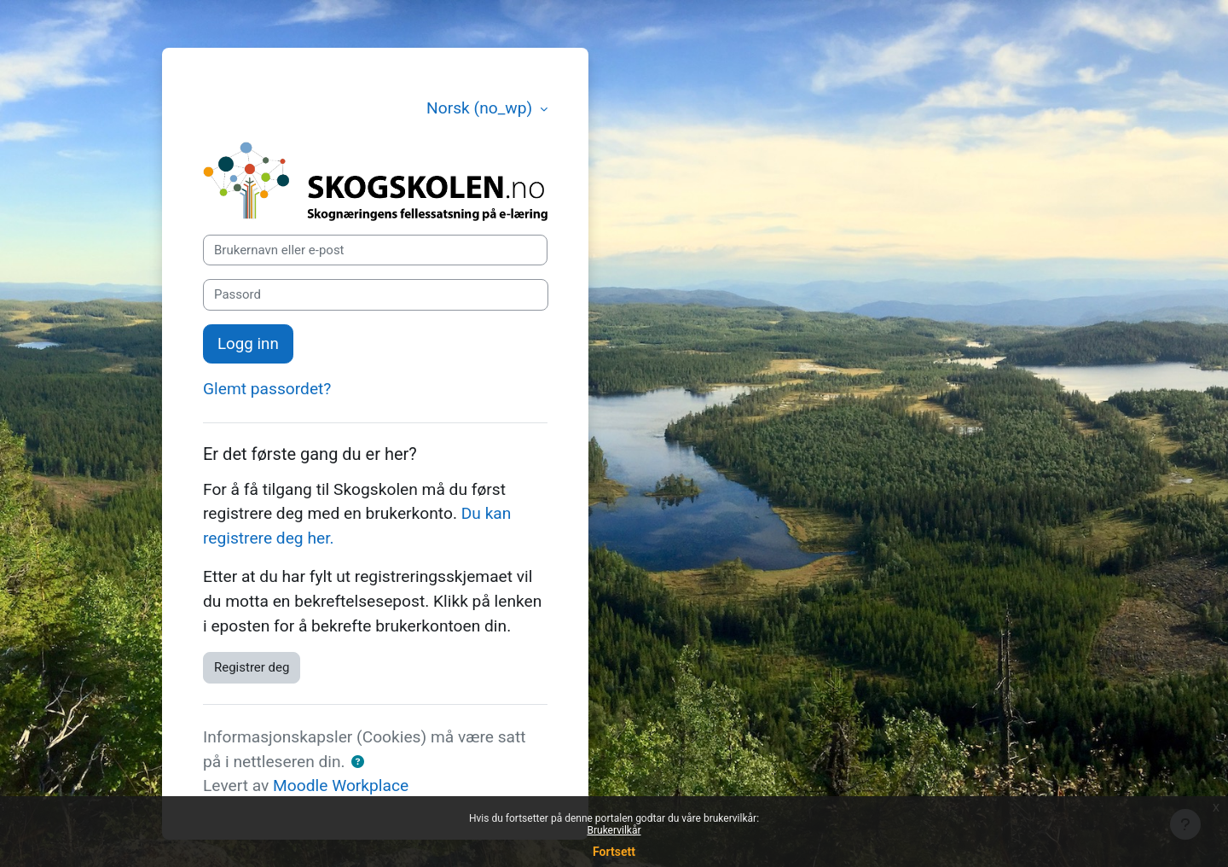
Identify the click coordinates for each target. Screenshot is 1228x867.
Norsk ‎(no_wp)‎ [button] (481, 108)
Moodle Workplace (340, 785)
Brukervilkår (614, 830)
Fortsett (614, 851)
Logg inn (248, 344)
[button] (358, 762)
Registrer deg (251, 667)
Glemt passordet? (267, 389)
